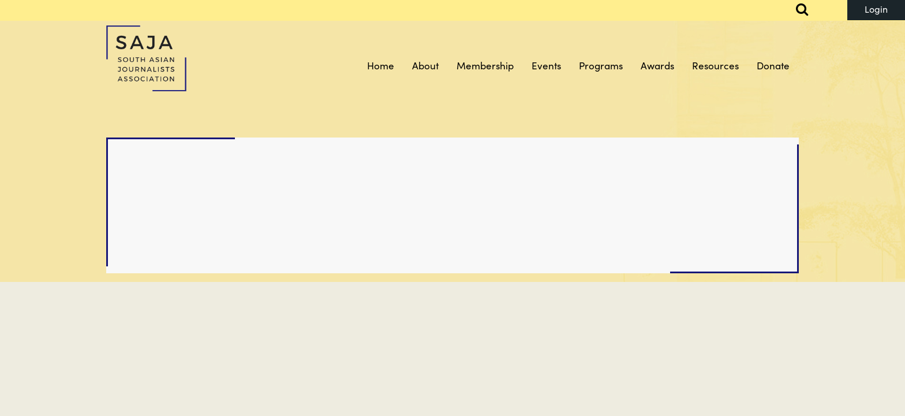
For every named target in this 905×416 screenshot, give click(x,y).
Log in (876, 10)
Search (795, 10)
